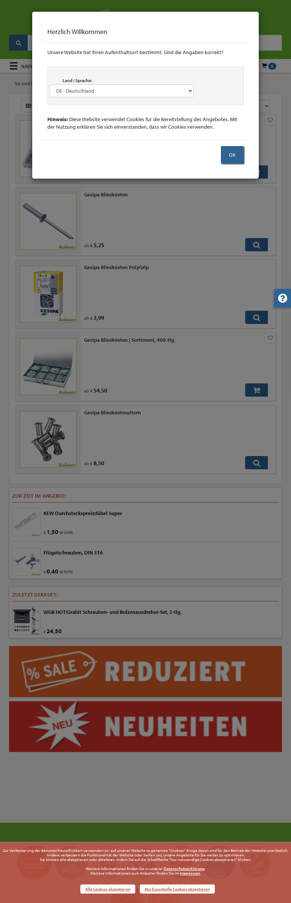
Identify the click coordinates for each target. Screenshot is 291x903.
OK (232, 154)
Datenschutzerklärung (184, 868)
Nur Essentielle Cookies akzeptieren (177, 889)
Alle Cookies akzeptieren (107, 889)
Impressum (190, 873)
